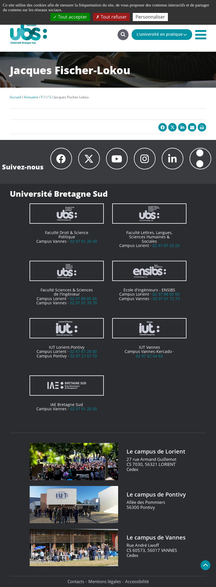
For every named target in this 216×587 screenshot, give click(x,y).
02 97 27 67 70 (83, 356)
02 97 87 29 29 (165, 245)
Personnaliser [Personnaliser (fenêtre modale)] (150, 17)
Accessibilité (137, 581)
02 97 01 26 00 (83, 241)
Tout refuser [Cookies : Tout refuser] (111, 17)
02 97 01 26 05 (83, 409)
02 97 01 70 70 (83, 303)
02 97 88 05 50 (83, 298)
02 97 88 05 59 (165, 294)
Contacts (76, 581)
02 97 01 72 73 (166, 298)
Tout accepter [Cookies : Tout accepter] (70, 17)
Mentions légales (104, 581)
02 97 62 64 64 (149, 356)
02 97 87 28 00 (83, 351)
